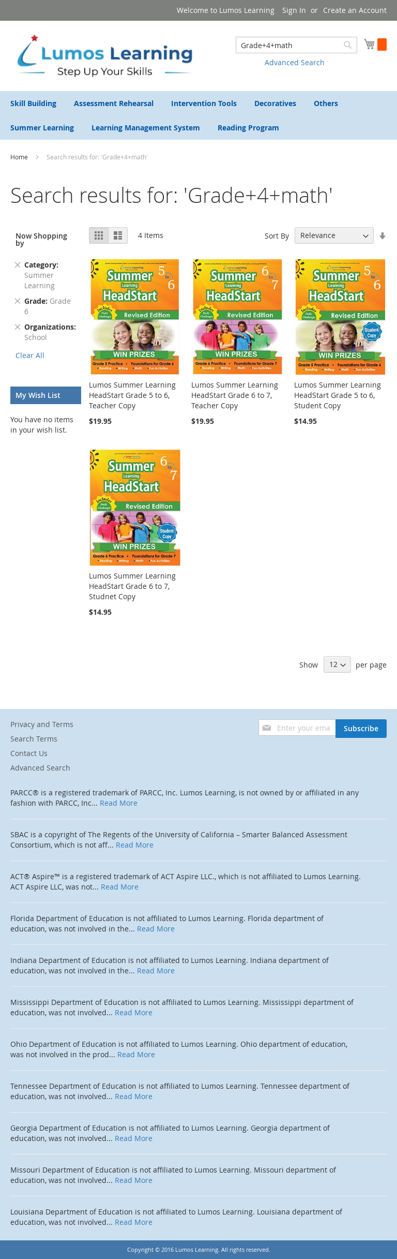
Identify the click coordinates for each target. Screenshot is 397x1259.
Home (19, 157)
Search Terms (33, 739)
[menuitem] (33, 103)
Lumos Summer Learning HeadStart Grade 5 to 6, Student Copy (337, 395)
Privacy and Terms (41, 724)
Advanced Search (295, 62)
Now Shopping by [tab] (41, 239)
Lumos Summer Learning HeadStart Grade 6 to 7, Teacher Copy (234, 395)
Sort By (277, 235)
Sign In (294, 10)
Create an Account (355, 10)
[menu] (198, 115)
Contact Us (29, 753)
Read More (119, 803)
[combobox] (296, 45)
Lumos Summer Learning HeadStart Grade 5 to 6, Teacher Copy (132, 395)
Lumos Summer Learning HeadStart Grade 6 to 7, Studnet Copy (132, 586)
